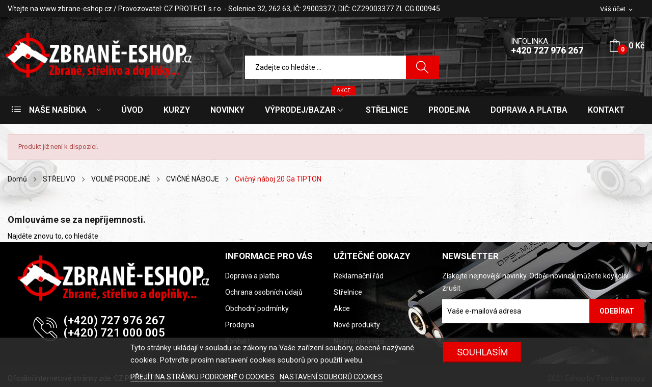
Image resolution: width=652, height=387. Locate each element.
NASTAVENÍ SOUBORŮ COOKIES (331, 377)
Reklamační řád (359, 276)
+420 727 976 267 (547, 50)
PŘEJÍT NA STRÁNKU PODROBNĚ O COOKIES (203, 377)
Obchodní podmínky (257, 308)
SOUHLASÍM (482, 352)
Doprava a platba (252, 276)
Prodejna (239, 325)
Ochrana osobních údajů (264, 292)
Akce (342, 308)
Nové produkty (357, 325)
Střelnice (348, 292)
